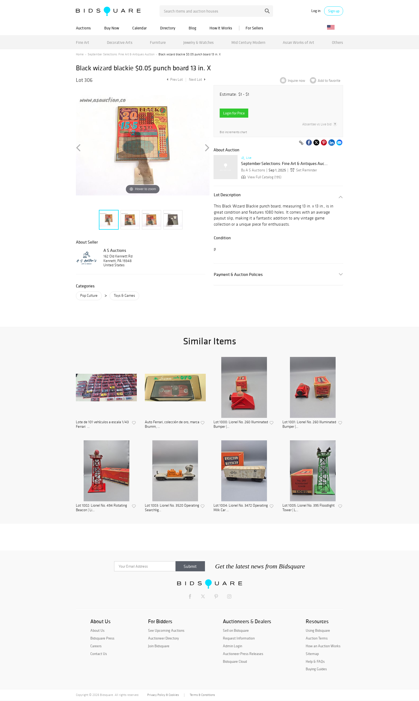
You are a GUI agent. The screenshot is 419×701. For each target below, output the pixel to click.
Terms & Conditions (202, 695)
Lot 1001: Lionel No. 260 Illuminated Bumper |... (309, 424)
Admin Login (232, 646)
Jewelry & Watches (198, 42)
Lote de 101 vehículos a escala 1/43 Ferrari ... (102, 424)
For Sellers (254, 27)
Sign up (333, 11)
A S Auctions (114, 250)
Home (80, 54)
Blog (192, 27)
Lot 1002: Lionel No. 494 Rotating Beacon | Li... (101, 507)
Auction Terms (317, 638)
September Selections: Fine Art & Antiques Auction (121, 54)
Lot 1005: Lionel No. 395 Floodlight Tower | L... (308, 507)
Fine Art (82, 42)
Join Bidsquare (158, 646)
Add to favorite (329, 80)
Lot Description (227, 194)
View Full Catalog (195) (260, 177)
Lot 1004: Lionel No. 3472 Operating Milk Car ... (241, 507)
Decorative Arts (120, 42)
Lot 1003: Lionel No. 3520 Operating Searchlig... (172, 507)
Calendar (139, 27)
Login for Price (234, 113)
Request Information (239, 638)
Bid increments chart (233, 132)
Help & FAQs (315, 661)
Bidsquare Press (102, 638)
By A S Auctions (253, 170)
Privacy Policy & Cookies (163, 695)
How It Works (221, 27)
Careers (96, 646)
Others (337, 42)
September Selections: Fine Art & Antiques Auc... (284, 163)
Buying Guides (316, 669)
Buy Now (111, 27)
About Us (97, 630)
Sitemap (312, 653)
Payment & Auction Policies (238, 274)
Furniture (158, 42)
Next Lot (197, 79)
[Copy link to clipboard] (301, 143)
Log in (315, 11)
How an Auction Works (323, 646)
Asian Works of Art (298, 42)
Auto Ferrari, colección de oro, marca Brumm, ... (172, 424)
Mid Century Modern (248, 42)
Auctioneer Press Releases (243, 653)
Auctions (83, 27)
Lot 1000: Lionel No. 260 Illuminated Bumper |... (241, 424)
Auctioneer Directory (163, 638)
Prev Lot (174, 79)
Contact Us (98, 653)
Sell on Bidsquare (236, 630)
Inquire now (296, 80)
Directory (167, 27)
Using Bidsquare (318, 630)
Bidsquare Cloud (235, 661)
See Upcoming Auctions (166, 630)
